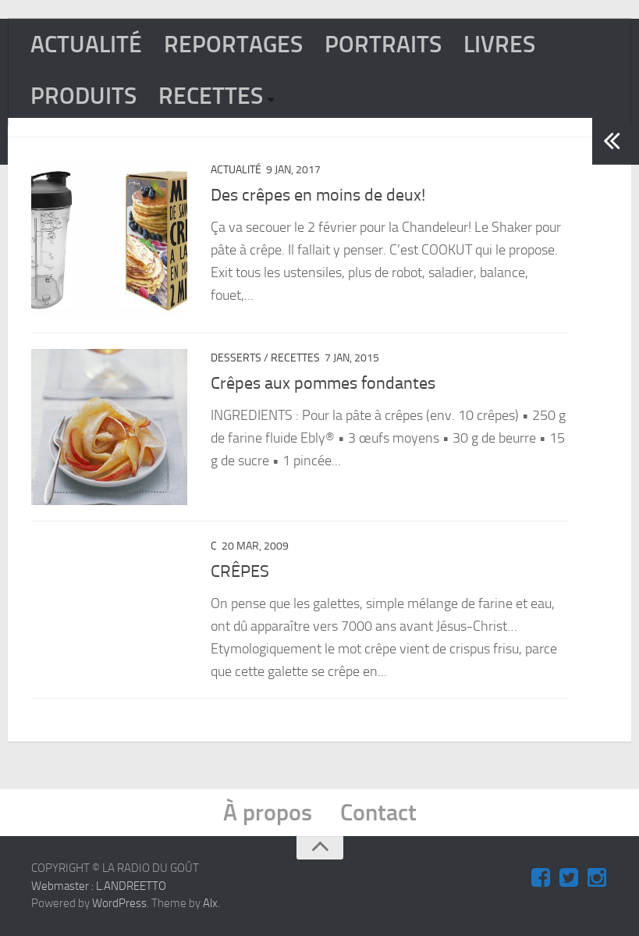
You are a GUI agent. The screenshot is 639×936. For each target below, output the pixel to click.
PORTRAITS (383, 44)
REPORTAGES (233, 44)
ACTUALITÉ (86, 44)
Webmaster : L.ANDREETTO (98, 886)
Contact (378, 813)
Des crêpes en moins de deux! (318, 195)
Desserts (236, 358)
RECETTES (210, 96)
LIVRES (499, 44)
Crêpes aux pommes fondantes (323, 383)
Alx (210, 903)
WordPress (119, 903)
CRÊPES (240, 571)
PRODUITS (83, 96)
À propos (267, 813)
